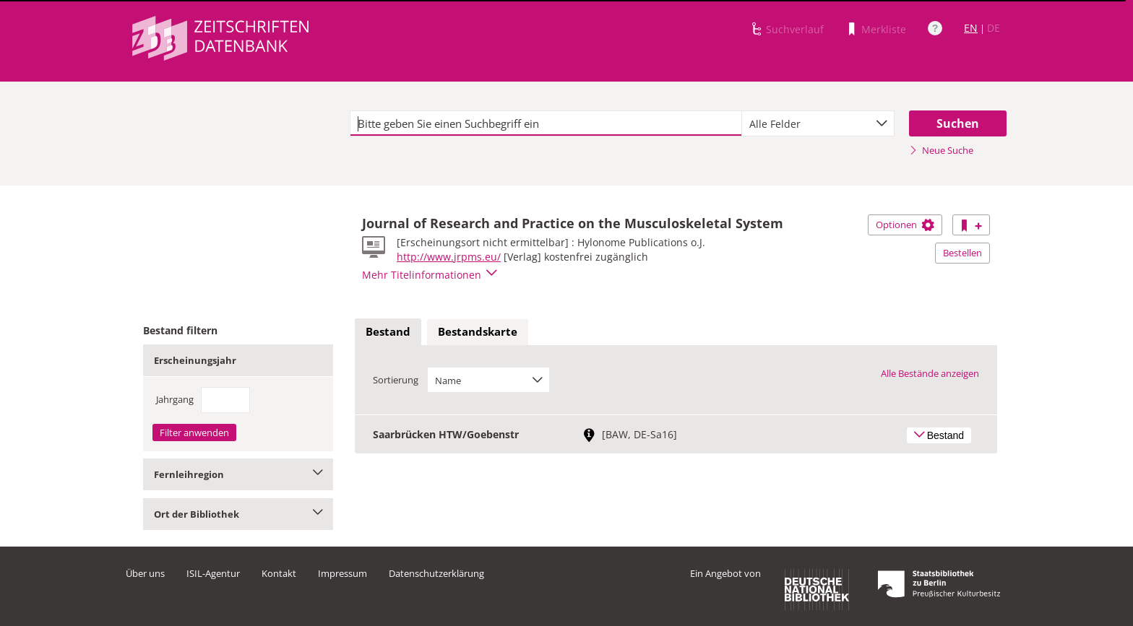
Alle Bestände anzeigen (930, 373)
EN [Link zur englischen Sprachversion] (971, 28)
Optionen (905, 224)
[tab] (388, 332)
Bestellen (962, 252)
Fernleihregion (238, 474)
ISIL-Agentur (213, 573)
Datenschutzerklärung (436, 573)
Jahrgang (175, 399)
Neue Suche (941, 150)
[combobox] (818, 123)
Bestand (388, 331)
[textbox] (546, 123)
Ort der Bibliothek (238, 514)
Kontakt (279, 573)
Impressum (342, 573)
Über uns (145, 573)
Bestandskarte (477, 331)
